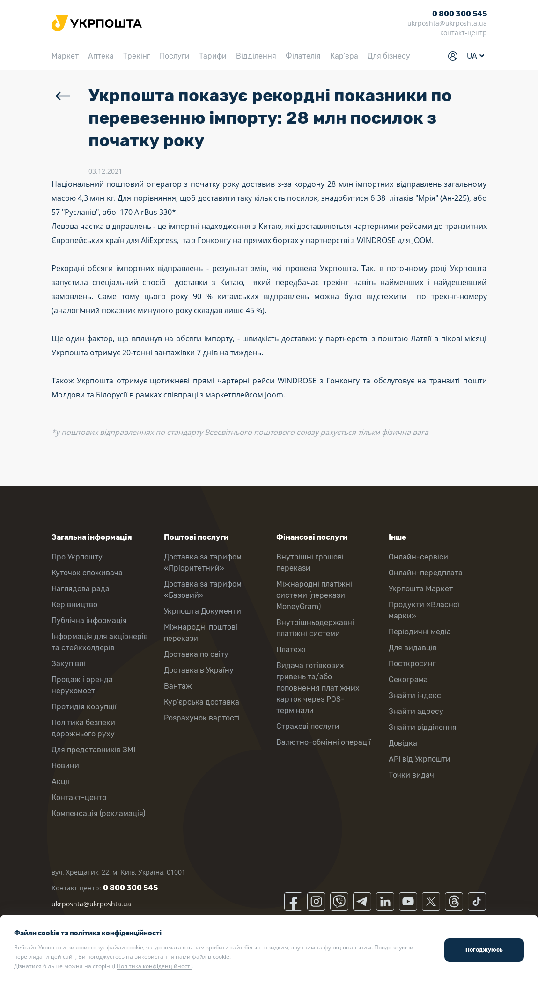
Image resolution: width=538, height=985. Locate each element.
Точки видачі (412, 775)
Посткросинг (412, 663)
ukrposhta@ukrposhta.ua (447, 23)
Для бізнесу (389, 55)
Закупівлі (68, 663)
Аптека (101, 55)
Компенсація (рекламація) (98, 813)
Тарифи (213, 55)
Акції (60, 781)
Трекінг (136, 55)
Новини (65, 765)
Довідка (403, 743)
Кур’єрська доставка (201, 702)
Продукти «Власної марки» (424, 610)
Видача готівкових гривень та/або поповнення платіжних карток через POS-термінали (318, 688)
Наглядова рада (81, 588)
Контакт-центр (79, 797)
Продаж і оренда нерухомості (82, 685)
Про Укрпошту (77, 556)
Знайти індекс (415, 695)
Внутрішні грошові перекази (310, 562)
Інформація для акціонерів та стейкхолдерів (100, 642)
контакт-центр (463, 32)
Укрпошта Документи (202, 611)
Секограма (408, 679)
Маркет (65, 55)
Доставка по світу (196, 654)
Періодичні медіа (420, 631)
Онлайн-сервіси (418, 556)
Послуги (175, 55)
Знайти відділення (423, 727)
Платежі (291, 649)
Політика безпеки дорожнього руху (83, 728)
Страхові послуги (307, 726)
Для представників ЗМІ (93, 749)
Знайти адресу (416, 711)
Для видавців (413, 647)
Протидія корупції (84, 706)
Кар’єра (344, 55)
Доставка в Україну (199, 670)
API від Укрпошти (419, 759)
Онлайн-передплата (426, 572)
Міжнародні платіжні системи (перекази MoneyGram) (314, 595)
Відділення (256, 55)
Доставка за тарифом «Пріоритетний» (203, 562)
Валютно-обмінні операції (323, 742)
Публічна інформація (89, 620)
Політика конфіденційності (154, 966)
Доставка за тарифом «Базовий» (203, 590)
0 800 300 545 (459, 13)
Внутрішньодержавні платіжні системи (315, 628)
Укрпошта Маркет (421, 588)
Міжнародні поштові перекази (200, 633)
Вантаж (178, 686)
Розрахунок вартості (202, 717)
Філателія (303, 55)
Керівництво (74, 604)
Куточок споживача (87, 572)
